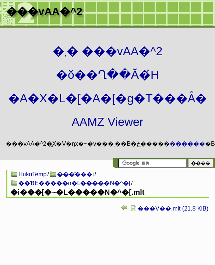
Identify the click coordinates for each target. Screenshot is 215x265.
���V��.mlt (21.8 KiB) (173, 208)
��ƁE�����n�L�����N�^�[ (74, 183)
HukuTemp (32, 174)
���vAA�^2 (44, 11)
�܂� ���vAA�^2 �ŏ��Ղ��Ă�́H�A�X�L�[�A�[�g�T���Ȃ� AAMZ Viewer (107, 86)
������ (187, 144)
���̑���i (75, 174)
